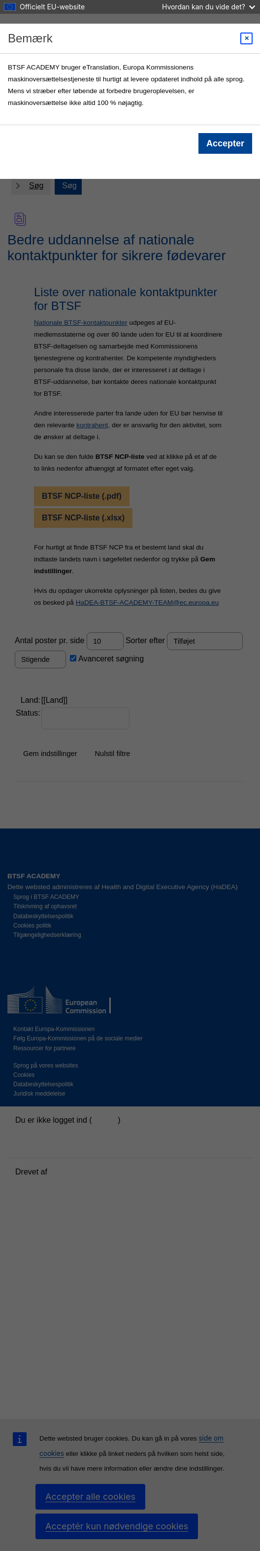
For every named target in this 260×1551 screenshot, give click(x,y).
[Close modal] (246, 38)
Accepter (225, 143)
